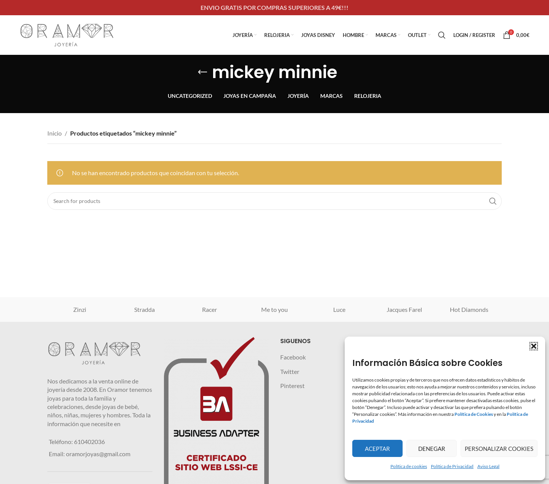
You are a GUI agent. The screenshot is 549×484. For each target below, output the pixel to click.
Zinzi (79, 309)
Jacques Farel (404, 309)
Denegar (431, 448)
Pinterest (292, 385)
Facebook (293, 357)
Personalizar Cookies (499, 448)
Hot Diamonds (469, 309)
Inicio (54, 133)
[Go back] (202, 72)
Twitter (289, 371)
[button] (534, 346)
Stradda (144, 309)
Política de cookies (408, 466)
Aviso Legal (488, 466)
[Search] (441, 35)
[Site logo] (67, 34)
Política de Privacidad (452, 466)
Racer (209, 309)
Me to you (274, 309)
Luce (339, 309)
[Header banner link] (274, 7)
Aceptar (377, 448)
